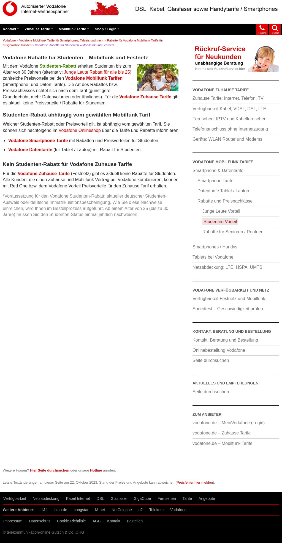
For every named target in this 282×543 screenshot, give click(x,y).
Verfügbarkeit (14, 498)
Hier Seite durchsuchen (49, 470)
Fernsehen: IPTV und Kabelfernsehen (229, 119)
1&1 (44, 510)
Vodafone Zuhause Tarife (145, 97)
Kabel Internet (78, 498)
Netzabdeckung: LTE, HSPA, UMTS (227, 267)
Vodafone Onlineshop (80, 130)
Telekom (156, 510)
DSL (100, 498)
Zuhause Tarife (37, 29)
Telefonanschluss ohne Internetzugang (230, 129)
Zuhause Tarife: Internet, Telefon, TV (228, 98)
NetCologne (122, 510)
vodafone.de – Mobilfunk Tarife (222, 443)
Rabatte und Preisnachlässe (225, 201)
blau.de (61, 510)
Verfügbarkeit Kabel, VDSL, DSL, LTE (229, 108)
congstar (81, 510)
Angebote (207, 498)
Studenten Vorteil (220, 221)
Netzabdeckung (45, 498)
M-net (100, 510)
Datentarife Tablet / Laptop (223, 191)
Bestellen (135, 521)
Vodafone (9, 40)
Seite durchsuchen (210, 360)
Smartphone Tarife (215, 180)
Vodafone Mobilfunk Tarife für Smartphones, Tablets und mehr (61, 40)
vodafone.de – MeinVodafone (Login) (228, 422)
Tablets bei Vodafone (213, 257)
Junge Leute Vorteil (221, 211)
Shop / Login (105, 29)
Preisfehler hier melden (195, 482)
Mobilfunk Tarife (72, 29)
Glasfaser (118, 498)
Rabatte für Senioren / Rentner (232, 231)
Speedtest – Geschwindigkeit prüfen (227, 308)
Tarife (187, 498)
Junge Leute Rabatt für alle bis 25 (97, 72)
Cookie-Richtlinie (71, 521)
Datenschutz (39, 521)
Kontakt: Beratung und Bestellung (225, 340)
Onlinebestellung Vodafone (218, 350)
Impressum (12, 521)
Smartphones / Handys (214, 247)
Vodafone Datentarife (30, 149)
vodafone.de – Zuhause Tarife (221, 433)
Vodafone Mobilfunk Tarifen (94, 78)
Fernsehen (167, 498)
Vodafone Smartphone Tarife (38, 140)
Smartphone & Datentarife (217, 170)
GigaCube (142, 498)
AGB (97, 521)
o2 (141, 510)
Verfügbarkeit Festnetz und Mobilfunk (228, 298)
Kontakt (9, 29)
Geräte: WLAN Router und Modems (227, 139)
